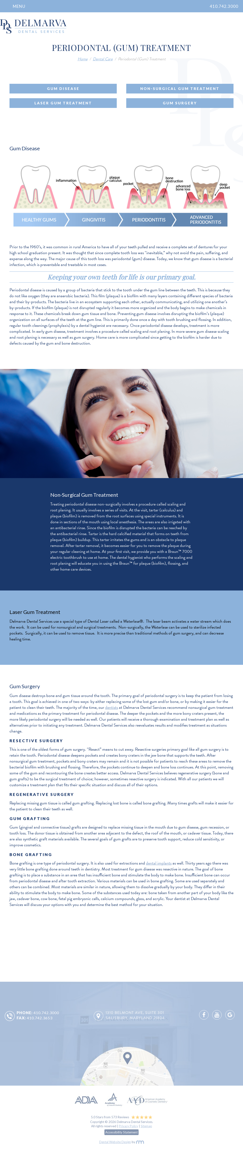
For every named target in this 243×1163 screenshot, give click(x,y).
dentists (111, 707)
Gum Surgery (180, 103)
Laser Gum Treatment (63, 103)
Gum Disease (63, 88)
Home (83, 59)
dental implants (159, 863)
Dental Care (103, 59)
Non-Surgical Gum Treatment (180, 88)
